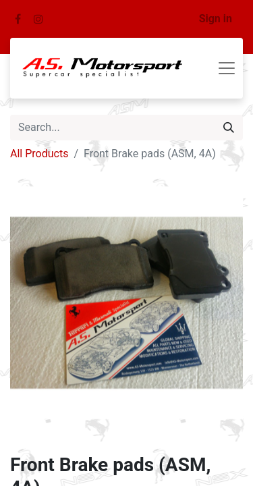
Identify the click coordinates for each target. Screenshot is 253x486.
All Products (39, 153)
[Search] (229, 127)
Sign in (215, 18)
